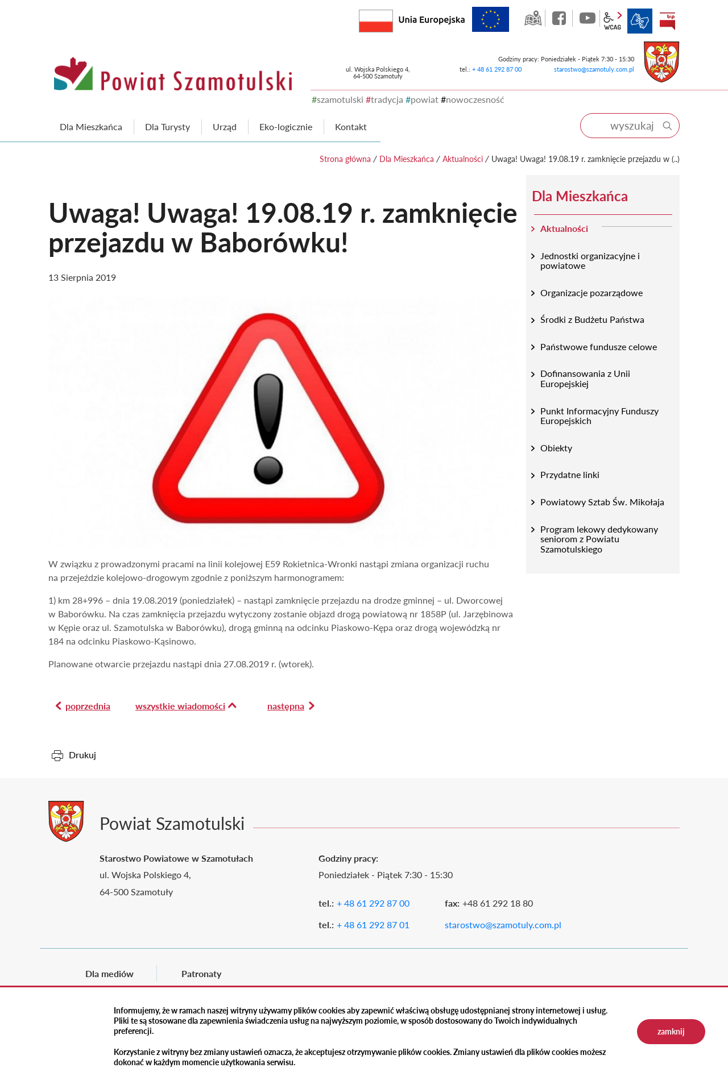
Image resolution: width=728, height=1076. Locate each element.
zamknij (671, 1031)
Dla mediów (109, 973)
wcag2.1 (612, 21)
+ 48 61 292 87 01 (373, 924)
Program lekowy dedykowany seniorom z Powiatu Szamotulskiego (599, 539)
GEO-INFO (532, 18)
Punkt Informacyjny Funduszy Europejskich (599, 415)
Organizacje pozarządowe (591, 292)
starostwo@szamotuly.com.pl (594, 69)
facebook (560, 18)
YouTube (587, 18)
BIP (667, 21)
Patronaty (201, 973)
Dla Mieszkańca (406, 159)
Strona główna (345, 159)
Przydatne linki (569, 474)
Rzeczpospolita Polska (392, 18)
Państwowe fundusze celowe (598, 346)
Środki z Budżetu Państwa (592, 319)
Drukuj (82, 754)
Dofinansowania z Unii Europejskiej (585, 378)
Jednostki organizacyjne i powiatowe (590, 260)
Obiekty (556, 447)
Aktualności (462, 159)
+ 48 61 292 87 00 (497, 69)
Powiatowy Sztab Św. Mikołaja (602, 501)
